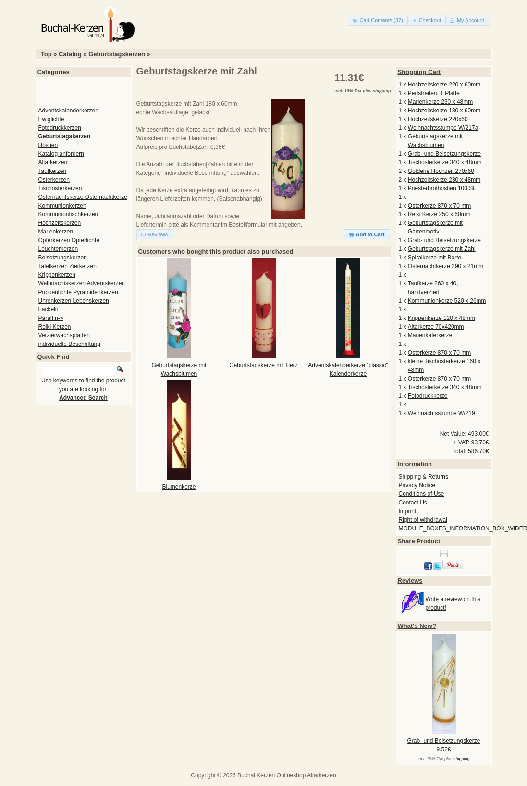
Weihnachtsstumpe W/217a (443, 127)
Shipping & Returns (423, 476)
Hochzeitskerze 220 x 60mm (444, 84)
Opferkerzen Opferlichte (68, 240)
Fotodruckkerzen (59, 127)
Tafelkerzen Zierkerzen (67, 266)
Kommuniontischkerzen (68, 214)
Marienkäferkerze (430, 335)
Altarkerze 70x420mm (436, 326)
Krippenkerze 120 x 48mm (441, 318)
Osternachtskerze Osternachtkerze (82, 197)
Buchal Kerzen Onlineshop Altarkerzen (286, 775)
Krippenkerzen (56, 274)
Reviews (410, 580)
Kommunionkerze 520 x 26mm (447, 300)
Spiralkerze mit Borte (434, 257)
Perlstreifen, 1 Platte (434, 93)
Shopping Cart (419, 71)
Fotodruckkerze (428, 396)
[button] (378, 20)
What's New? (417, 625)
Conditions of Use (421, 494)
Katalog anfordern (61, 153)
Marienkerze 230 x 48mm (440, 101)
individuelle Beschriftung (69, 344)
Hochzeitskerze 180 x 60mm (444, 110)
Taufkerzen (52, 171)
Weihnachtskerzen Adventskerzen (81, 283)
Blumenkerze (179, 486)
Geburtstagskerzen (116, 54)
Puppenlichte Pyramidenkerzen (78, 292)
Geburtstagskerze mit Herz (263, 365)
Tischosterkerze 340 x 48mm (445, 162)
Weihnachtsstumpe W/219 (441, 413)
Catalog (70, 54)
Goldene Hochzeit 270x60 (441, 171)
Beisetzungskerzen (62, 257)
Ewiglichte (51, 119)
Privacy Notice (417, 485)
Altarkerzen (53, 162)
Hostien (48, 145)
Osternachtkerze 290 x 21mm (445, 266)
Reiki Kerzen (54, 326)
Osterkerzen (54, 179)
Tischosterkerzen (60, 188)
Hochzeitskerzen (59, 223)
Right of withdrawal (423, 519)
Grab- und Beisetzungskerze (444, 153)
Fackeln (48, 309)
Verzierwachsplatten (64, 335)
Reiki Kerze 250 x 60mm (439, 214)
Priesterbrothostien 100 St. (442, 188)
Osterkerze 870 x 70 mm (439, 205)
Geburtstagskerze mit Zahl (442, 249)
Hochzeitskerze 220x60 (438, 119)
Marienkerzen (56, 231)
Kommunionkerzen (62, 205)
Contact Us (413, 502)
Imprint (408, 511)
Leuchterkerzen (58, 249)
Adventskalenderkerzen (68, 110)
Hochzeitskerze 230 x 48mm (444, 179)
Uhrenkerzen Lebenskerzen (73, 300)
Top (46, 54)
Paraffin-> (50, 318)
